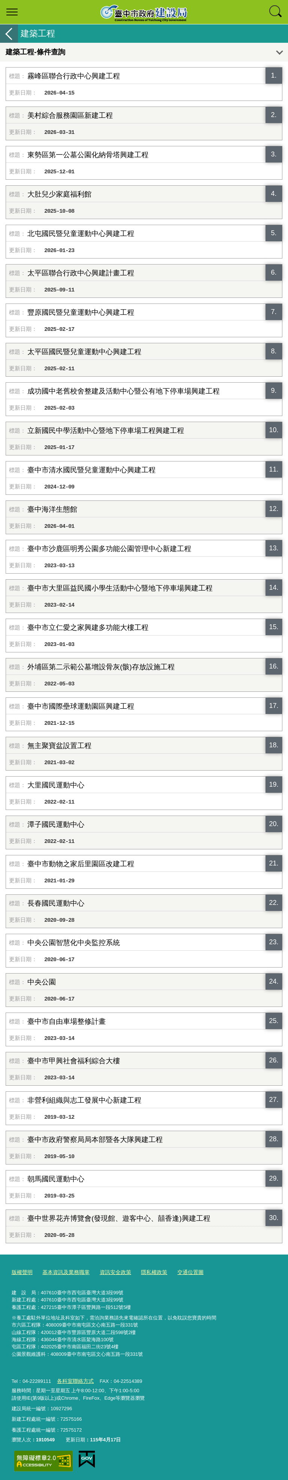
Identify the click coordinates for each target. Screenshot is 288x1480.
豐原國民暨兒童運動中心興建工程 (80, 312)
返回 (9, 33)
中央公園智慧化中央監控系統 (73, 943)
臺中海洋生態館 (52, 509)
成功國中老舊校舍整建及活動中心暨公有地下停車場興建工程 (123, 391)
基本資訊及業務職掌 (63, 1271)
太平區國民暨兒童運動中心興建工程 (84, 352)
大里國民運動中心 (55, 785)
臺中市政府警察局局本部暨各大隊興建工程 (95, 1139)
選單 (12, 12)
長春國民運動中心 (55, 903)
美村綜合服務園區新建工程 (70, 115)
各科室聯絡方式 (74, 1379)
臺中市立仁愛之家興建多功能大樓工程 (87, 627)
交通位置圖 (180, 1271)
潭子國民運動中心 (55, 824)
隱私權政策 (146, 1271)
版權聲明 (21, 1271)
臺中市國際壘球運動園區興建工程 (80, 706)
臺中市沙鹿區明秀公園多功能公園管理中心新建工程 (109, 549)
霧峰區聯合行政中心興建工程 (73, 76)
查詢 (276, 12)
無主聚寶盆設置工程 (59, 746)
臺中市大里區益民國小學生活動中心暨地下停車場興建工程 (120, 588)
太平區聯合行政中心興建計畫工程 (80, 273)
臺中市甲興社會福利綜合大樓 (73, 1061)
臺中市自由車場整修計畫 (66, 1021)
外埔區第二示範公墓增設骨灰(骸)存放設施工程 (101, 667)
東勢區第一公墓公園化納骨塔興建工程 (87, 155)
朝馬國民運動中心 (55, 1179)
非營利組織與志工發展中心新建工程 (84, 1100)
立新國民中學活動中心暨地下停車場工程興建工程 (105, 430)
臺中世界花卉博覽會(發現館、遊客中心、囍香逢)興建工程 (118, 1218)
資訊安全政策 (109, 1271)
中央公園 (41, 982)
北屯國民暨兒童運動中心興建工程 (80, 233)
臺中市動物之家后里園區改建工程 (80, 864)
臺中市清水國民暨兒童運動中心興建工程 (91, 470)
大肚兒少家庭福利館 (59, 194)
